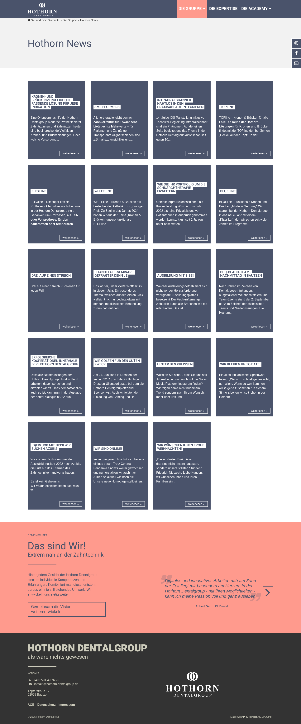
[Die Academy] (270, 8)
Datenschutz (46, 704)
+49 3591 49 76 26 (46, 680)
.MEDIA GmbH (261, 716)
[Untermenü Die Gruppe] (204, 8)
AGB (31, 704)
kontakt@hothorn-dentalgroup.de (55, 684)
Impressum (67, 704)
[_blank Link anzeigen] (296, 43)
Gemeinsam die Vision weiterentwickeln (51, 609)
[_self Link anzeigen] (296, 53)
